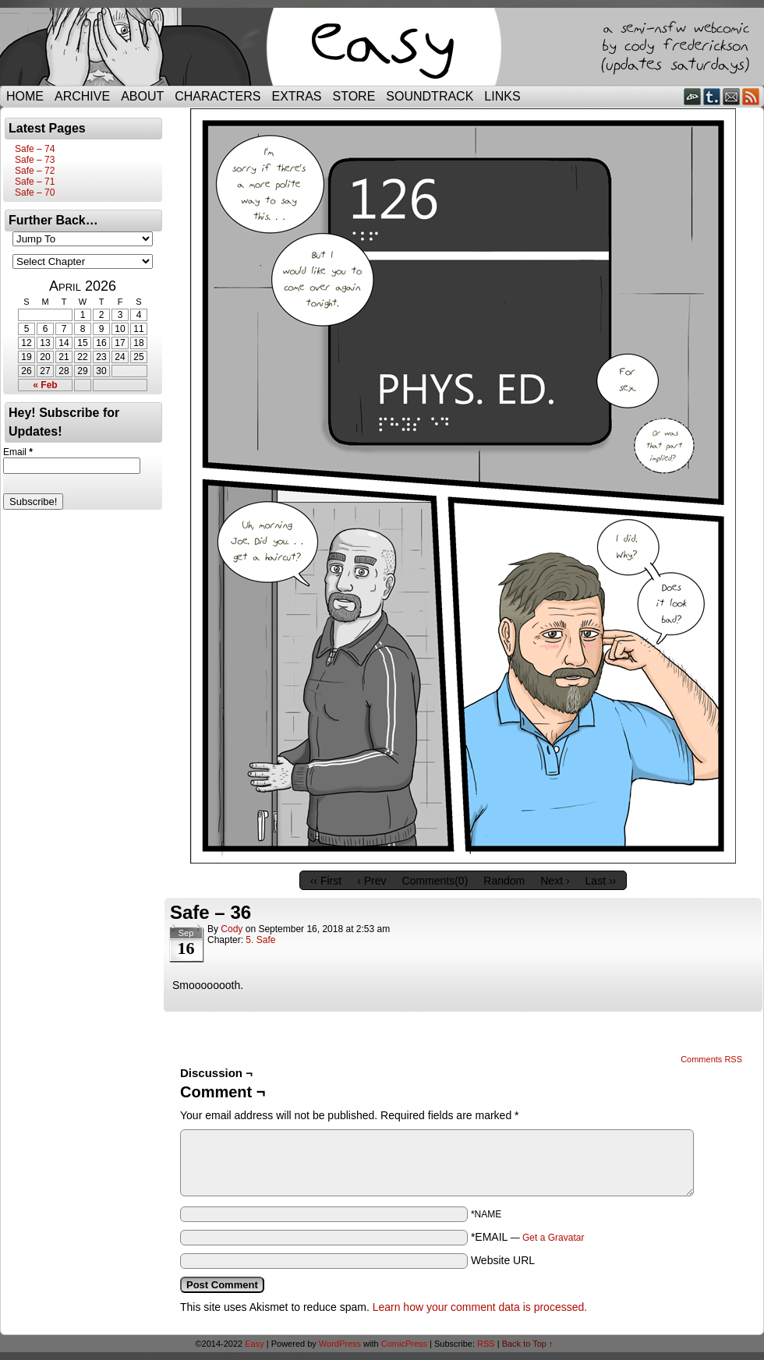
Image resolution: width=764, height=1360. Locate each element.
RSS (751, 96)
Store (354, 96)
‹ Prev (371, 880)
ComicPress (404, 1343)
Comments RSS (711, 1059)
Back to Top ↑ (528, 1343)
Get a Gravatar (553, 1237)
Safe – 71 (35, 181)
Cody (231, 929)
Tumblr (712, 96)
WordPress (340, 1343)
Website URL (503, 1260)
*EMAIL (528, 1237)
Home (25, 96)
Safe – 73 (35, 159)
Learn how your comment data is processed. (480, 1307)
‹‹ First (325, 880)
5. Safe (260, 939)
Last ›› (601, 880)
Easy (254, 1343)
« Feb (45, 385)
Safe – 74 (35, 148)
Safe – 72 (35, 170)
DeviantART (692, 96)
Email (731, 96)
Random (504, 880)
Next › (554, 880)
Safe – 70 (35, 192)
